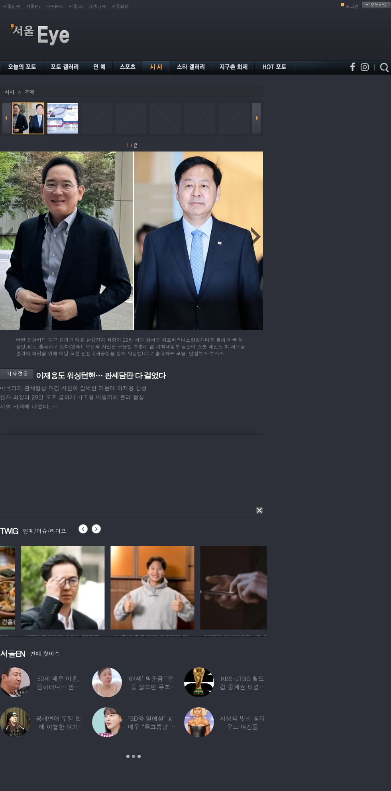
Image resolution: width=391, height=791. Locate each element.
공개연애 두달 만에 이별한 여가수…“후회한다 (58, 726)
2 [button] (133, 756)
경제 (29, 92)
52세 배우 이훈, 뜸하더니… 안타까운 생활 (58, 686)
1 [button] (128, 756)
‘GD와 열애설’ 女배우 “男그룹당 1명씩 (150, 726)
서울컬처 (120, 6)
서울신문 (11, 6)
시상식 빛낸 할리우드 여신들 (242, 722)
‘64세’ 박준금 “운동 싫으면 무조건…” (150, 686)
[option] (111, 586)
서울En (76, 6)
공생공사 (97, 6)
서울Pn (33, 6)
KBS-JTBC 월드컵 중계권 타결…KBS (242, 686)
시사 (9, 92)
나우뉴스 (54, 6)
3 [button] (139, 756)
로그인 (352, 6)
